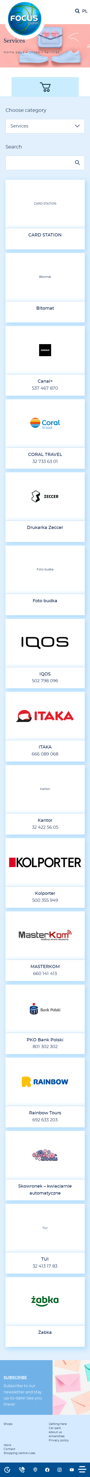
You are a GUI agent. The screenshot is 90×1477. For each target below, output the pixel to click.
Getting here (58, 1424)
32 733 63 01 (45, 462)
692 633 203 (45, 1120)
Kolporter (45, 893)
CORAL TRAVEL (45, 455)
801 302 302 (45, 1047)
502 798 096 (45, 681)
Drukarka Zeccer (45, 528)
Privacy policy (59, 1440)
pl (84, 11)
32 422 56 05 (45, 827)
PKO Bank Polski (45, 1040)
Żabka (45, 1332)
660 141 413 (45, 974)
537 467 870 (45, 388)
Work (7, 1445)
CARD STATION (45, 203)
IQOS (45, 674)
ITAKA (45, 747)
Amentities (57, 1436)
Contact (9, 1449)
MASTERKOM (45, 967)
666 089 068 (45, 754)
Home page (14, 52)
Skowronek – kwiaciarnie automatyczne (45, 1190)
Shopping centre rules (19, 1453)
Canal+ (45, 381)
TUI (45, 1228)
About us (55, 1432)
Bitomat (45, 276)
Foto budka (45, 569)
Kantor (45, 789)
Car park (55, 1428)
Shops (34, 52)
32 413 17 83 (45, 1266)
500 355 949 (45, 900)
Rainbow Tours (45, 1113)
